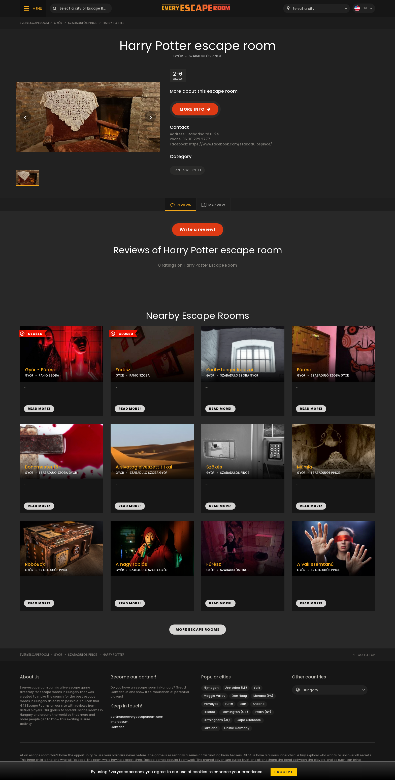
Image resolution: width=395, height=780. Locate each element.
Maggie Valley (214, 696)
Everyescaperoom (34, 23)
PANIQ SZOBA (49, 375)
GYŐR (178, 56)
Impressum (119, 722)
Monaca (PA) (263, 696)
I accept (283, 771)
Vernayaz (211, 704)
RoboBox (35, 564)
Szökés (214, 467)
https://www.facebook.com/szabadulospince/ (230, 144)
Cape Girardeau (249, 720)
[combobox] (316, 8)
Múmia (304, 467)
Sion (243, 704)
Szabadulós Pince (82, 23)
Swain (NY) (263, 712)
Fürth (229, 704)
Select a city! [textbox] (303, 8)
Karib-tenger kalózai (229, 369)
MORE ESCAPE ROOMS (197, 629)
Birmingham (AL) (217, 720)
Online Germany (236, 728)
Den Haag (239, 696)
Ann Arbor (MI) (236, 687)
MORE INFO (192, 109)
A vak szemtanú (315, 564)
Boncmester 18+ (43, 467)
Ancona (259, 704)
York (257, 687)
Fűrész (123, 369)
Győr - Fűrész (40, 369)
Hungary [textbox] (310, 690)
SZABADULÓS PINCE (205, 56)
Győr (58, 23)
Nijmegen (211, 687)
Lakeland (210, 728)
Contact (117, 727)
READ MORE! (39, 409)
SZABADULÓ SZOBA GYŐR (239, 375)
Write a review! (198, 229)
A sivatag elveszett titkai (144, 467)
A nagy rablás (131, 564)
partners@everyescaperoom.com (137, 716)
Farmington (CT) (235, 712)
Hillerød (209, 712)
